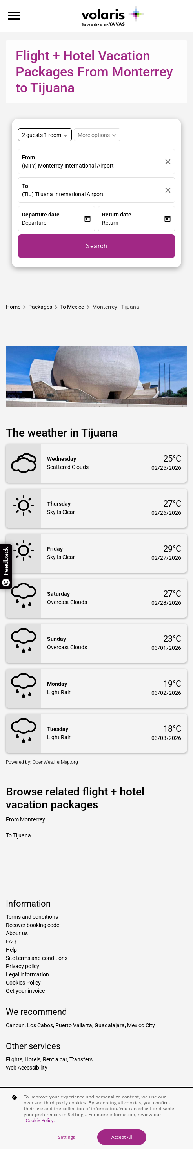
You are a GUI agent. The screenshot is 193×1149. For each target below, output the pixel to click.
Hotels (32, 1059)
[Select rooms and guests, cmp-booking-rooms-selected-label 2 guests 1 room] (45, 134)
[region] (96, 1118)
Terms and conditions (32, 917)
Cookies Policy (23, 982)
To (25, 186)
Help (11, 950)
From (28, 157)
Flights (14, 1059)
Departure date (41, 214)
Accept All (121, 1137)
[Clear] (168, 161)
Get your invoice (25, 991)
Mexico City (141, 1025)
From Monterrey (25, 819)
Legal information (27, 974)
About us (17, 933)
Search (96, 246)
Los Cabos (40, 1025)
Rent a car (55, 1059)
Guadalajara (110, 1025)
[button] (53, 223)
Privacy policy (22, 966)
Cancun (15, 1025)
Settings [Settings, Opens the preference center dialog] (66, 1137)
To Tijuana (18, 835)
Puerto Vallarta (73, 1025)
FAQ (11, 941)
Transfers (81, 1059)
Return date (116, 214)
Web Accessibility (26, 1067)
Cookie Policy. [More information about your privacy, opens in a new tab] (40, 1120)
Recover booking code (32, 925)
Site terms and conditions (36, 958)
